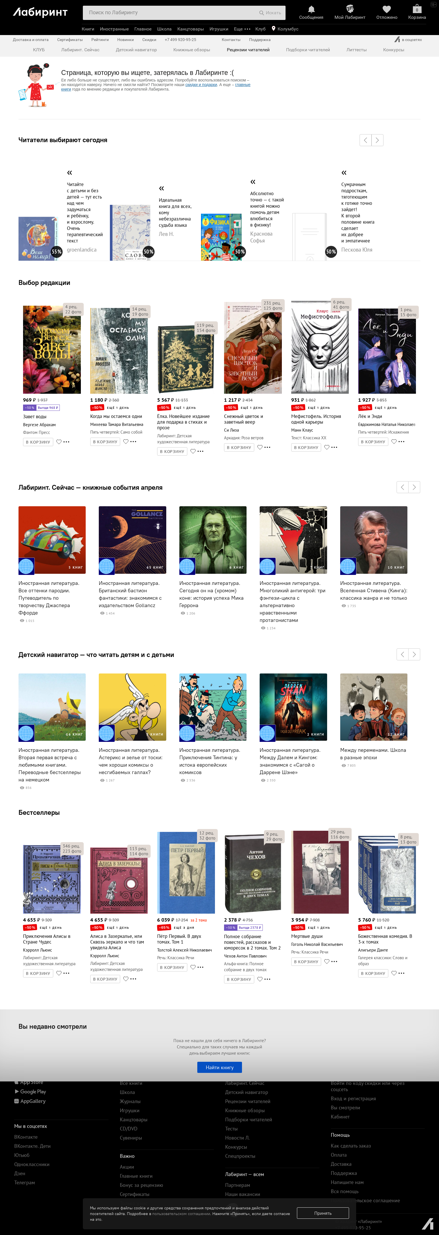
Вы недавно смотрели (53, 1026)
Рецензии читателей (248, 49)
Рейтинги (100, 39)
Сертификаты (70, 39)
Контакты (231, 39)
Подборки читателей (308, 49)
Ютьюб (22, 1155)
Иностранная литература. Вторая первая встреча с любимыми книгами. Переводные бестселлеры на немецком (50, 765)
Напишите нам (347, 1182)
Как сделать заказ (351, 1145)
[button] (366, 140)
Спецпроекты (240, 1156)
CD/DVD (129, 1128)
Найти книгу (219, 1067)
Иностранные (114, 29)
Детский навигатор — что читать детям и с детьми (96, 654)
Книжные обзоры (191, 49)
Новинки (125, 39)
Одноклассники (32, 1164)
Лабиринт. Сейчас (80, 49)
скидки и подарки (201, 84)
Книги (88, 29)
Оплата (339, 1155)
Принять (323, 1213)
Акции (127, 1166)
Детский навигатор (136, 49)
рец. (71, 306)
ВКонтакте (26, 1137)
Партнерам (237, 1185)
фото (73, 311)
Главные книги (136, 1176)
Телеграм (24, 1182)
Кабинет (340, 1116)
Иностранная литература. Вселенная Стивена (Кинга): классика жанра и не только (373, 590)
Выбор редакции (44, 282)
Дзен (19, 1173)
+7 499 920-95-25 (180, 39)
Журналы (130, 1101)
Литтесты (356, 49)
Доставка (341, 1164)
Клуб (260, 29)
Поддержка (260, 39)
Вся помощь (344, 1191)
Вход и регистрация (353, 1098)
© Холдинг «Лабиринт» (358, 1221)
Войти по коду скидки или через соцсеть (368, 1086)
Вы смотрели (345, 1107)
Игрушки (219, 29)
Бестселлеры (39, 812)
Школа (164, 29)
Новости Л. (237, 1137)
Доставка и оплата (31, 39)
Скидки (149, 39)
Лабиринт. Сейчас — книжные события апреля (91, 487)
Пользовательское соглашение (365, 1200)
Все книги (131, 1083)
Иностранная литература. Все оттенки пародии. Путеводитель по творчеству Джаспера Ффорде (49, 598)
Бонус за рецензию (141, 1185)
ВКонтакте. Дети (32, 1146)
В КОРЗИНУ (38, 442)
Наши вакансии (242, 1194)
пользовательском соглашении (181, 1213)
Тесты (231, 1128)
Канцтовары (190, 29)
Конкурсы (393, 49)
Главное (142, 29)
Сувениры (131, 1137)
